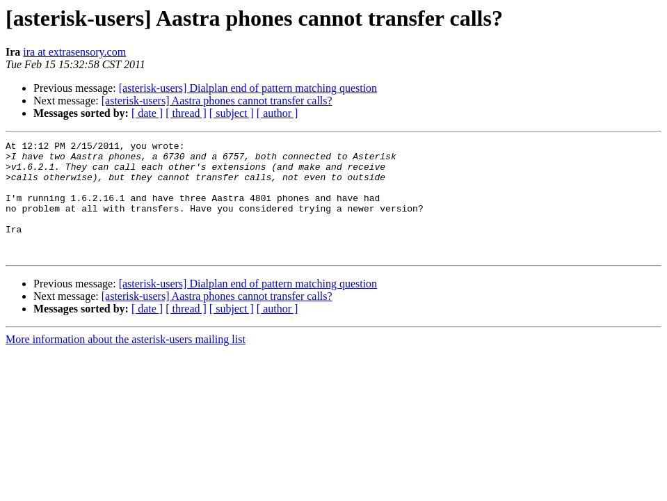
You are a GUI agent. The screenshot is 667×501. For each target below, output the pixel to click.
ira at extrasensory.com (74, 52)
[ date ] (147, 113)
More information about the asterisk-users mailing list (126, 362)
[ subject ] (231, 113)
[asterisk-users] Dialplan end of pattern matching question (248, 88)
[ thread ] (186, 113)
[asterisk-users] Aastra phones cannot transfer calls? (217, 100)
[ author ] (277, 113)
